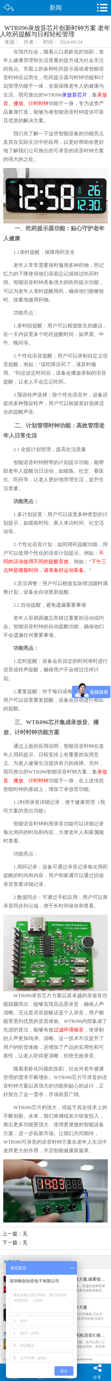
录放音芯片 (74, 95)
